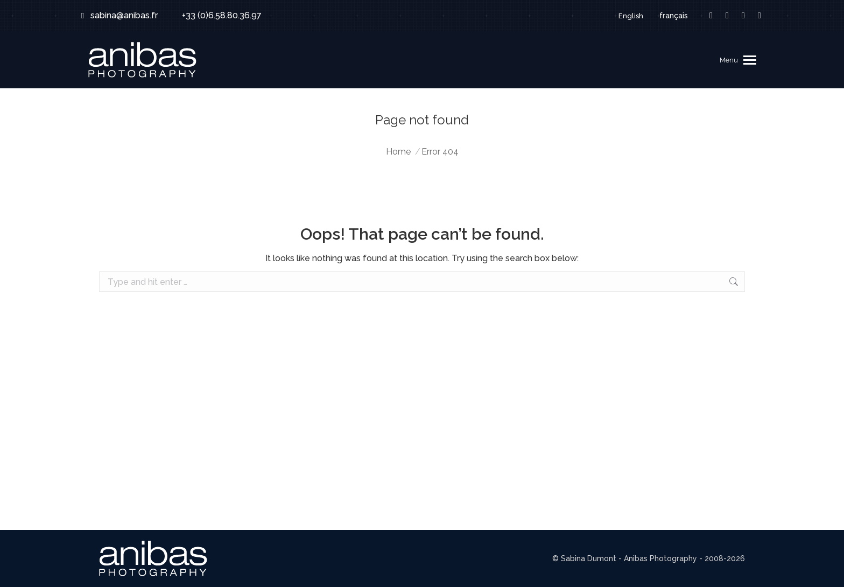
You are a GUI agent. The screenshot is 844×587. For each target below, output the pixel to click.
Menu (729, 60)
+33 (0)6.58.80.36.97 (214, 16)
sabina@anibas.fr (118, 16)
